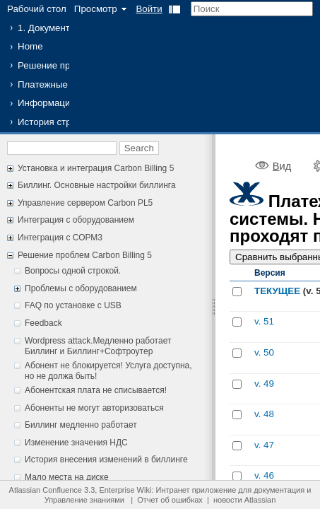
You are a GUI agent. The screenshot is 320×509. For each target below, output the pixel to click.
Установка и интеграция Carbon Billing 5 (96, 168)
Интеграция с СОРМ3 (60, 237)
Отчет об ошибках (170, 500)
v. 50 (264, 352)
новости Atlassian (244, 500)
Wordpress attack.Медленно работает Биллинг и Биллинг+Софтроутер (98, 346)
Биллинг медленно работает (81, 425)
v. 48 (264, 414)
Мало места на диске (67, 477)
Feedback (43, 323)
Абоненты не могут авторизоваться (94, 408)
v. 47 (264, 445)
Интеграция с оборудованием (76, 220)
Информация (47, 103)
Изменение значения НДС (76, 442)
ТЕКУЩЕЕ (277, 291)
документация (279, 490)
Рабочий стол (36, 9)
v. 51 (264, 321)
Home (30, 46)
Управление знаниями (84, 500)
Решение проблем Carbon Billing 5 (85, 255)
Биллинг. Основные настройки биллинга (97, 185)
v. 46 (264, 475)
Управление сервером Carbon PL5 (85, 203)
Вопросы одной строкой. (73, 271)
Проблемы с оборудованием (81, 288)
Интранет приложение (196, 490)
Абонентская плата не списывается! (96, 390)
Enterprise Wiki (125, 490)
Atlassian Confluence (45, 490)
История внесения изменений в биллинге (106, 459)
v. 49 (264, 383)
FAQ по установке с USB (73, 305)
